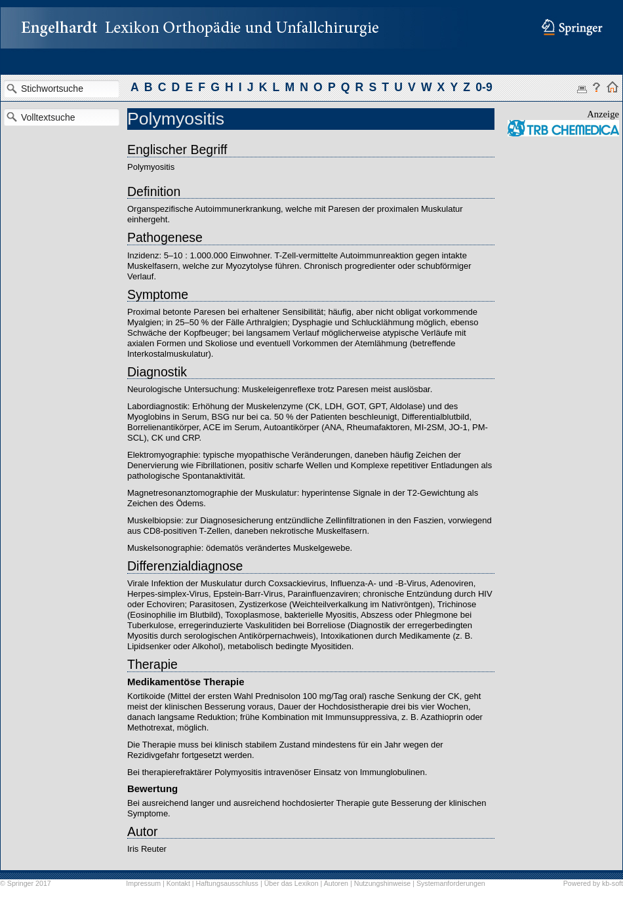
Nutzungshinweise (382, 883)
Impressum (143, 883)
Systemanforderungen (450, 883)
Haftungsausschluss (227, 883)
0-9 (483, 87)
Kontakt (178, 883)
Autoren (336, 883)
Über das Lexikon (291, 883)
